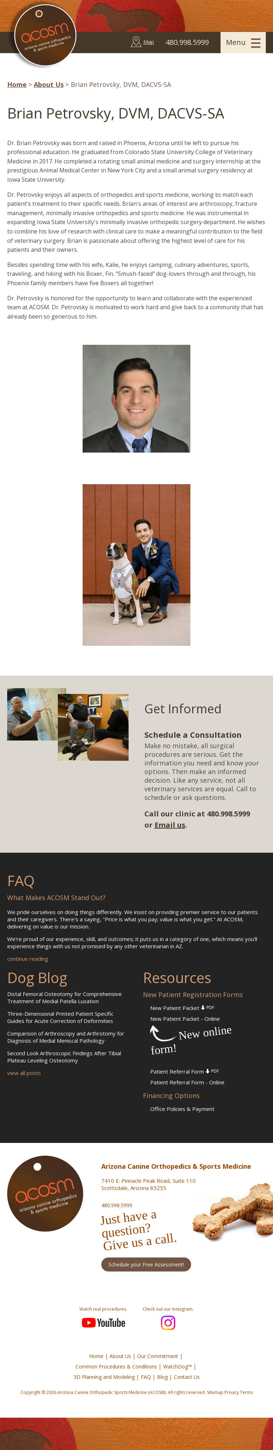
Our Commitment (157, 1356)
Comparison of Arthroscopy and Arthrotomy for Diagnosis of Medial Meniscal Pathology (65, 1037)
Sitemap (215, 1392)
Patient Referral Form (184, 1071)
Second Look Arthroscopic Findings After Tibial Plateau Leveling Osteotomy (64, 1057)
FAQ (146, 1376)
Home (17, 84)
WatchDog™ (177, 1366)
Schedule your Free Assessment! (146, 1264)
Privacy (232, 1392)
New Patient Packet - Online (185, 1018)
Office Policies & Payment (182, 1108)
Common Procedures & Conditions (116, 1366)
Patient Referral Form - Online (187, 1082)
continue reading (27, 958)
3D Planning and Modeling (104, 1376)
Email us (169, 825)
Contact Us (187, 1376)
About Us (49, 84)
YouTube (103, 1323)
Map (148, 41)
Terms (246, 1392)
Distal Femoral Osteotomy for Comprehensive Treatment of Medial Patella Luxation (64, 997)
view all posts (24, 1072)
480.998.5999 (116, 1205)
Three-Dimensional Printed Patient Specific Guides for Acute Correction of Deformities (60, 1017)
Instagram (168, 1323)
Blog (162, 1376)
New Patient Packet (182, 1007)
